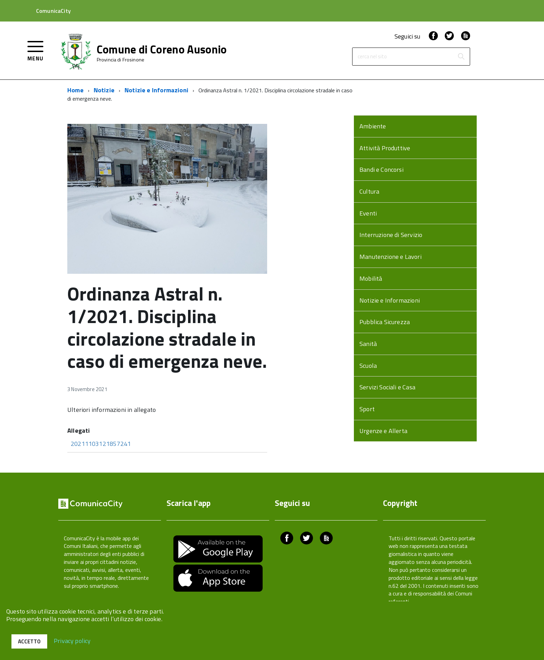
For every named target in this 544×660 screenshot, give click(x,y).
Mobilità (370, 278)
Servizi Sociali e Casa (387, 387)
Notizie (104, 90)
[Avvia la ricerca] (461, 56)
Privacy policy (72, 640)
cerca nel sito (372, 56)
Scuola (368, 365)
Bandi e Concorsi (381, 169)
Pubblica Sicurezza (384, 322)
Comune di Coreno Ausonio (162, 49)
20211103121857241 (101, 443)
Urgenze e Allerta (383, 430)
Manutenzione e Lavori (390, 256)
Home (75, 90)
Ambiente (372, 126)
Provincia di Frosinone (120, 59)
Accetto (29, 641)
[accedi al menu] (35, 50)
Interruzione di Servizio (390, 234)
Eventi (368, 213)
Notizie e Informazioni (156, 90)
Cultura (369, 191)
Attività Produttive (384, 148)
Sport (367, 409)
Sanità (368, 343)
